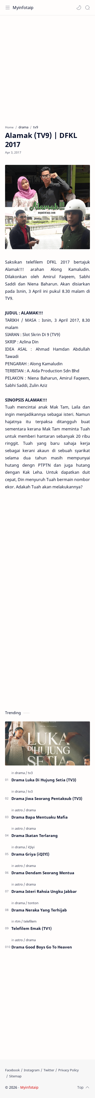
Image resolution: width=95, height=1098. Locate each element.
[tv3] (30, 773)
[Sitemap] (15, 1076)
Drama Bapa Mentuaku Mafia (39, 817)
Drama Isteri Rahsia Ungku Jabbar (44, 891)
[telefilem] (30, 921)
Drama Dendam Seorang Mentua (42, 872)
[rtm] (19, 921)
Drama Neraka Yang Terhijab (39, 909)
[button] (79, 7)
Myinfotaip (23, 7)
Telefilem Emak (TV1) (31, 928)
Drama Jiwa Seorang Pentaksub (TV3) (46, 798)
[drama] (21, 773)
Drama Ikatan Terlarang (34, 835)
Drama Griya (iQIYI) (30, 854)
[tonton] (33, 903)
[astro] (20, 810)
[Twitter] (49, 1070)
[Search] (87, 7)
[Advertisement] (47, 67)
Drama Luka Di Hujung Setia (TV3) (43, 779)
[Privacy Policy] (68, 1070)
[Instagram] (32, 1070)
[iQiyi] (31, 847)
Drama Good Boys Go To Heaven (41, 946)
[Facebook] (12, 1070)
